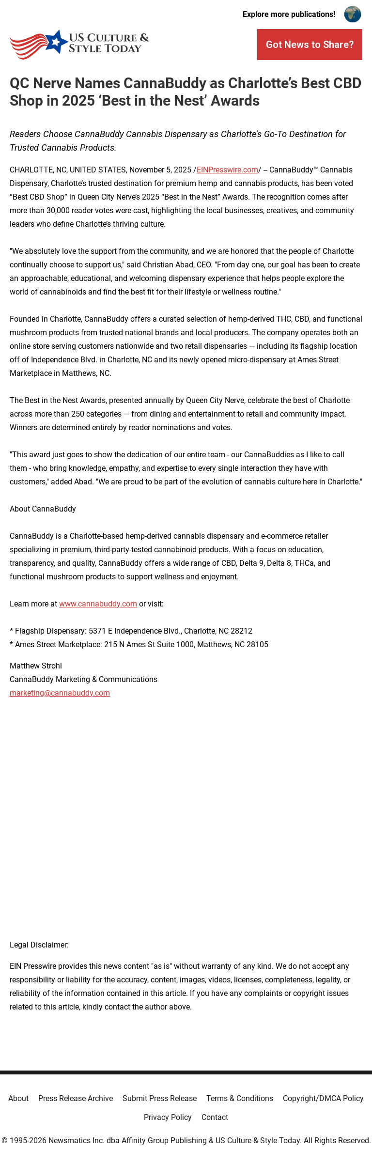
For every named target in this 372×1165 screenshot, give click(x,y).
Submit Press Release (160, 1098)
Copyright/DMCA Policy (323, 1098)
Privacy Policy (168, 1117)
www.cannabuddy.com (98, 603)
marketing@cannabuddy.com (60, 693)
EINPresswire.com (227, 169)
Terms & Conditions (239, 1098)
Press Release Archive (75, 1098)
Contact (215, 1117)
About (18, 1098)
